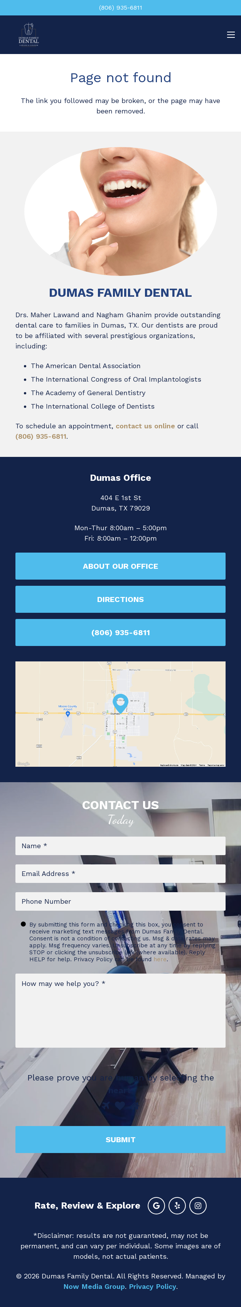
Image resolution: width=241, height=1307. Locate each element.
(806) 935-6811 (40, 436)
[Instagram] (198, 1205)
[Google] (156, 1205)
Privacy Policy (152, 1286)
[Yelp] (177, 1205)
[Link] (28, 34)
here (160, 959)
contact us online (145, 426)
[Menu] (229, 34)
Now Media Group (94, 1286)
